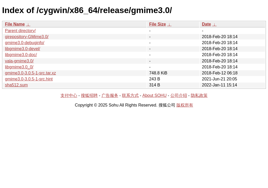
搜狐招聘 (89, 95)
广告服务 (110, 95)
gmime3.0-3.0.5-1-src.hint (29, 79)
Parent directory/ (20, 30)
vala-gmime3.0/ (19, 61)
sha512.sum (16, 85)
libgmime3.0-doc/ (21, 54)
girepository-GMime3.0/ (26, 36)
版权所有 (184, 105)
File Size (157, 24)
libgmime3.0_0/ (19, 67)
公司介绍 (178, 95)
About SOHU (154, 95)
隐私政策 (199, 95)
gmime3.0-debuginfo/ (24, 42)
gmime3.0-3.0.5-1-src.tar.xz (30, 73)
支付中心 (68, 95)
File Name (15, 24)
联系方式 (130, 95)
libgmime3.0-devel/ (22, 48)
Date (206, 24)
